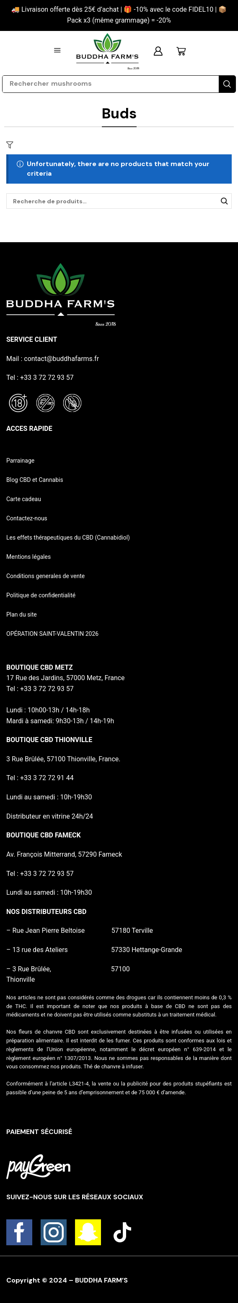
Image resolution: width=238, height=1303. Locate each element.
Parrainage (20, 460)
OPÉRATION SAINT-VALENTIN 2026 (52, 633)
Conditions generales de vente (45, 576)
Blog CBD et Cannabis (34, 479)
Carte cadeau (23, 499)
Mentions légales (28, 556)
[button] (57, 50)
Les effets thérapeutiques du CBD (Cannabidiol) (68, 537)
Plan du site (21, 614)
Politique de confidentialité (40, 595)
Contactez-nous (26, 518)
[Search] (227, 84)
